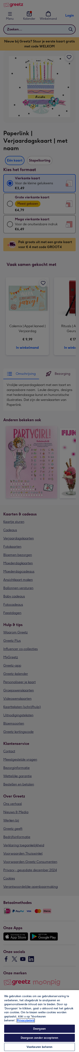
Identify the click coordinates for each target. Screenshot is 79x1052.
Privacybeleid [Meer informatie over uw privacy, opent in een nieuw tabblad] (25, 1020)
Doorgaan (39, 1028)
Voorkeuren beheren (39, 1046)
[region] (39, 1021)
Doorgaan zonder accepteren (39, 1037)
